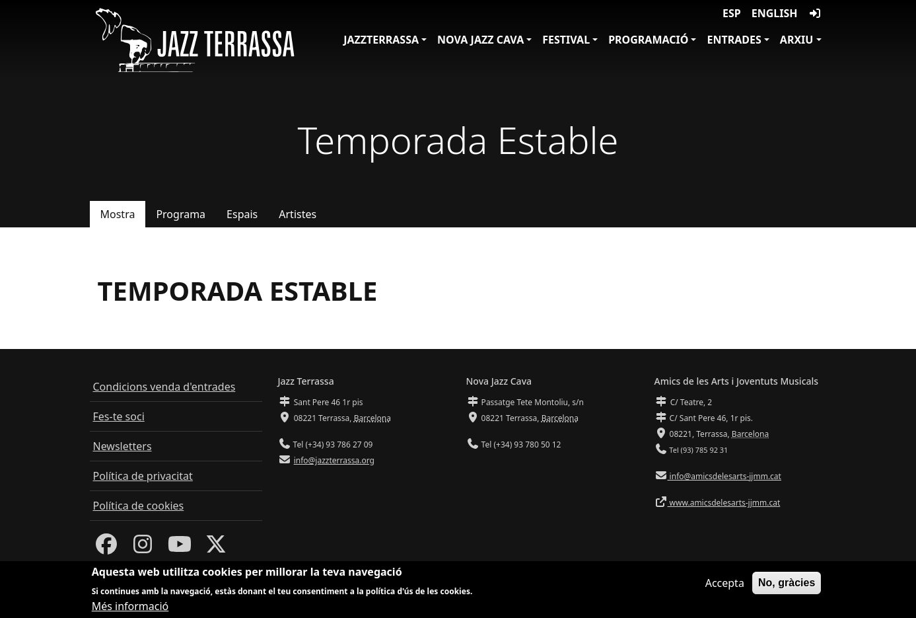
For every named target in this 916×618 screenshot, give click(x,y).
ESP (731, 13)
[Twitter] (216, 548)
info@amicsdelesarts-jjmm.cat (724, 476)
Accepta (724, 583)
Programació (648, 39)
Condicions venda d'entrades (164, 386)
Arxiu (797, 39)
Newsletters (122, 446)
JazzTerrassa (381, 39)
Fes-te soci (119, 416)
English (775, 13)
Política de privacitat (143, 476)
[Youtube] (179, 548)
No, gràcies (786, 583)
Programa (180, 214)
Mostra (117, 214)
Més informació (130, 606)
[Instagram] (142, 548)
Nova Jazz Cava (480, 39)
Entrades (734, 39)
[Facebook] (106, 548)
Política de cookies (138, 505)
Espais (242, 214)
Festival (566, 39)
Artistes (297, 214)
